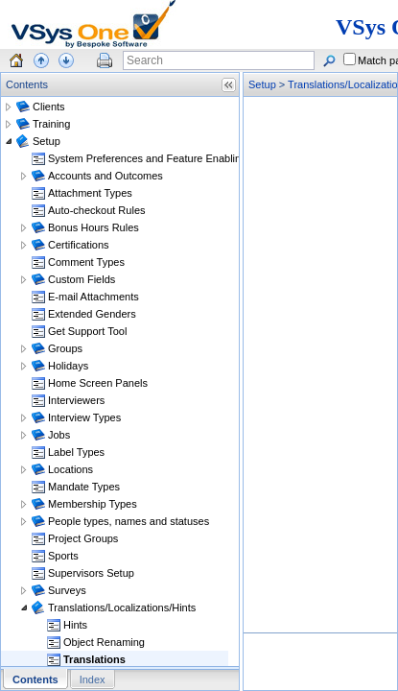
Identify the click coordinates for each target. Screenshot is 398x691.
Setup (262, 84)
